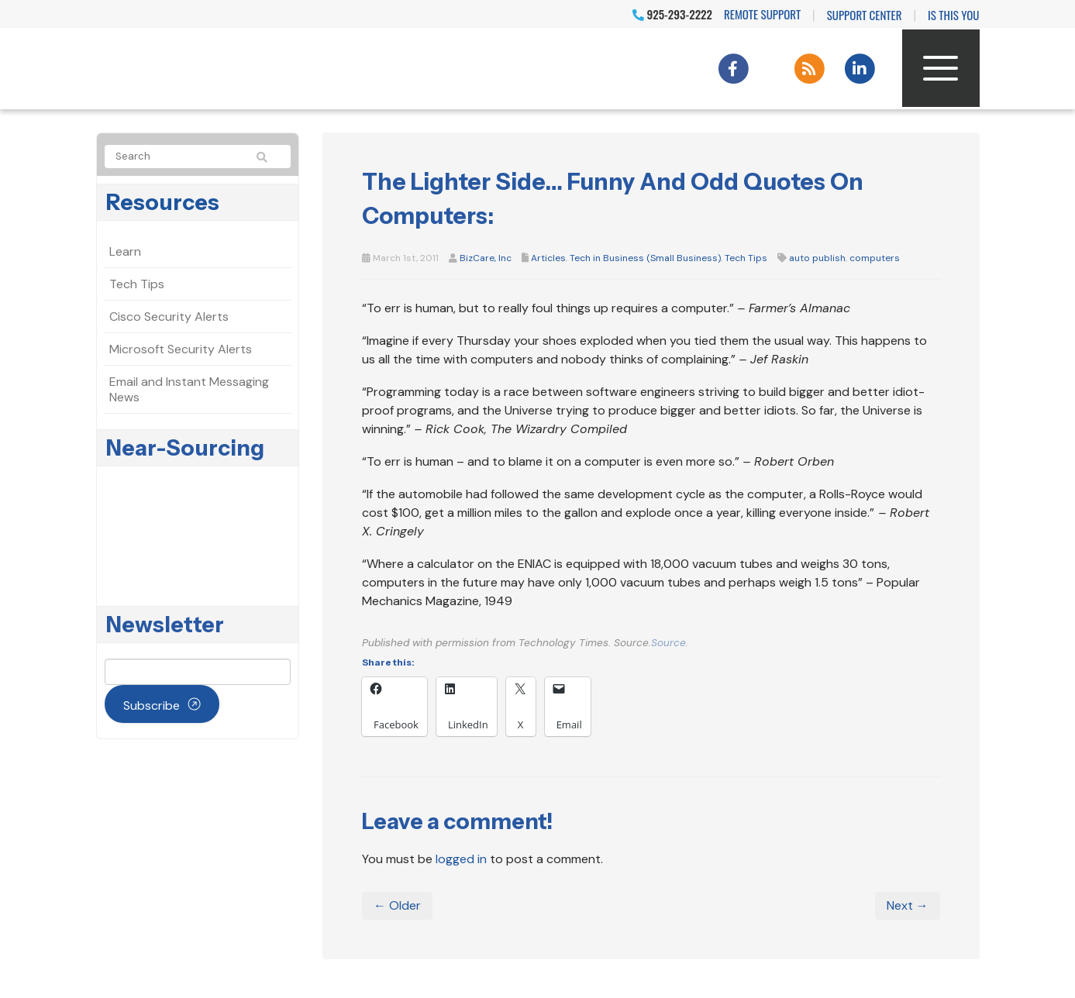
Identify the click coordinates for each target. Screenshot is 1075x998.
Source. (669, 642)
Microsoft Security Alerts (180, 349)
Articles (548, 258)
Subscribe (151, 705)
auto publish (817, 258)
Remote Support (762, 13)
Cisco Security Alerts (169, 316)
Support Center (864, 14)
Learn (125, 251)
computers (874, 258)
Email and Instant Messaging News (189, 389)
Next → (908, 905)
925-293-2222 (672, 13)
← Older (397, 905)
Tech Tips (746, 258)
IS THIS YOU (953, 14)
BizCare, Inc (486, 258)
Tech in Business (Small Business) (645, 258)
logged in (461, 859)
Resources (162, 202)
